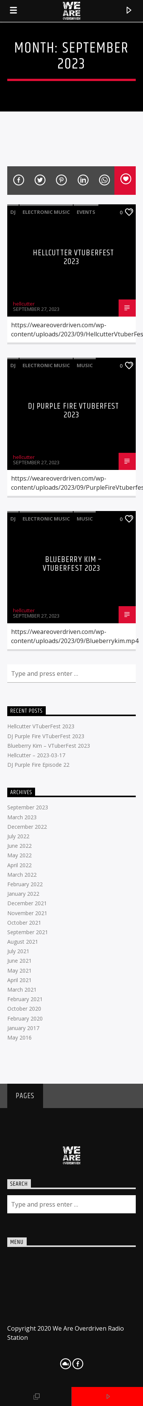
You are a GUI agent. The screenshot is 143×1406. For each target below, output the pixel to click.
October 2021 (24, 922)
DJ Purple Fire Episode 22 (38, 764)
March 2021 (22, 989)
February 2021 (25, 999)
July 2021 (18, 951)
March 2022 (22, 874)
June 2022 (19, 845)
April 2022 (19, 865)
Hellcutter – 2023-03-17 (36, 755)
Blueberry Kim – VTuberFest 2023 (72, 564)
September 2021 (27, 932)
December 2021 (27, 903)
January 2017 (23, 1028)
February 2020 (25, 1018)
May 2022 (19, 855)
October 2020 (24, 1008)
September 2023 (27, 807)
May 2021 (19, 970)
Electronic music (46, 212)
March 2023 (22, 817)
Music (85, 365)
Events (86, 212)
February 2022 (25, 884)
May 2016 (19, 1037)
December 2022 (27, 826)
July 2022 (18, 836)
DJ (13, 212)
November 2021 (27, 913)
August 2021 (22, 941)
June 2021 (19, 960)
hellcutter (24, 303)
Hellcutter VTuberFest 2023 (73, 257)
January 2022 (23, 893)
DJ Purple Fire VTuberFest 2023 (73, 411)
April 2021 (19, 980)
